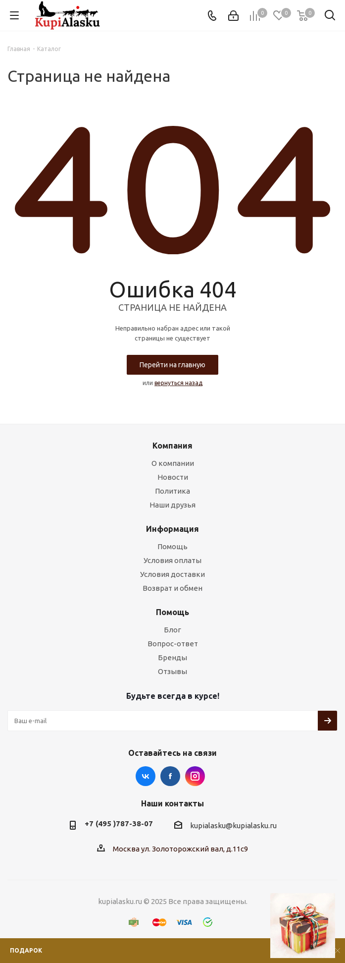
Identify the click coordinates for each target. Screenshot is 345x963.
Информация (172, 528)
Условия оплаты (172, 560)
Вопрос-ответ (173, 643)
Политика (172, 491)
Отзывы (172, 671)
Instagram (195, 776)
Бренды (172, 657)
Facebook (170, 776)
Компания (172, 445)
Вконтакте (145, 776)
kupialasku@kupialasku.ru (233, 826)
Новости (172, 477)
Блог (172, 629)
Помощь (172, 546)
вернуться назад (178, 383)
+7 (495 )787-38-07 (119, 823)
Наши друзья (172, 505)
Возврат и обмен (172, 588)
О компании (172, 463)
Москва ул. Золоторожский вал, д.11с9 (180, 849)
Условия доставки (172, 574)
